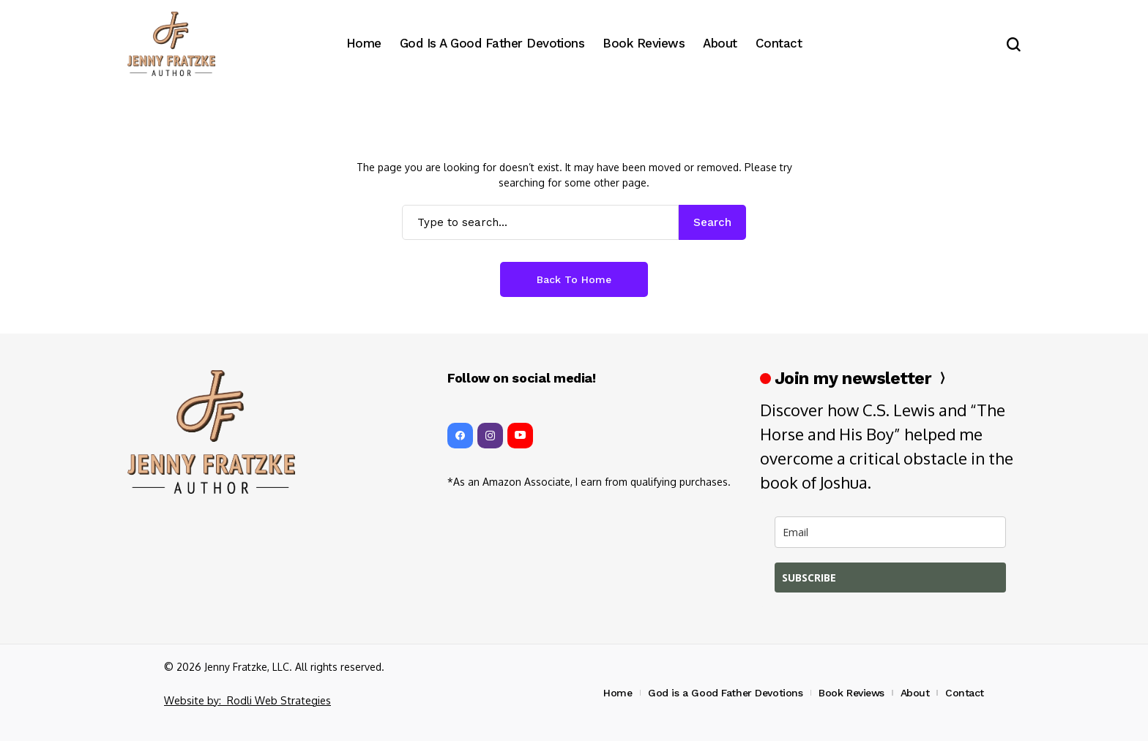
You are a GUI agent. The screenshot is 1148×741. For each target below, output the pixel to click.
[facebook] (460, 435)
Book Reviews (851, 693)
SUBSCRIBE (809, 577)
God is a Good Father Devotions (725, 693)
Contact (964, 693)
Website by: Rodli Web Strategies (245, 700)
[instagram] (490, 435)
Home (617, 693)
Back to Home (574, 279)
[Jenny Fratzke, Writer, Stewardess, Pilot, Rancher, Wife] (171, 44)
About (915, 693)
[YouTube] (520, 435)
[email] (890, 532)
